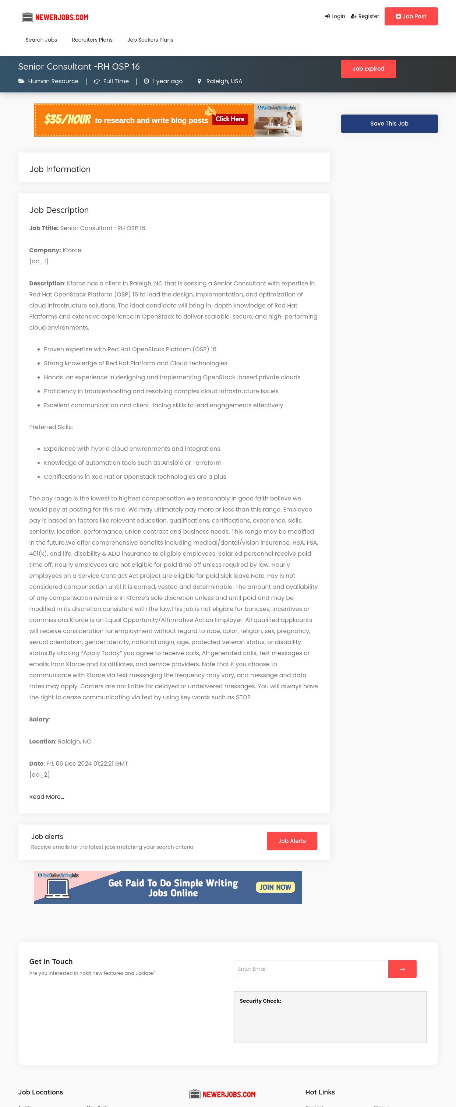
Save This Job (390, 123)
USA (235, 81)
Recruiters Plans (92, 39)
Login (335, 16)
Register (365, 16)
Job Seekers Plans (150, 39)
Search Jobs (41, 39)
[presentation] (296, 1022)
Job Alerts (292, 841)
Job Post (411, 16)
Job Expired (369, 69)
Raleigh (216, 81)
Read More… (46, 797)
